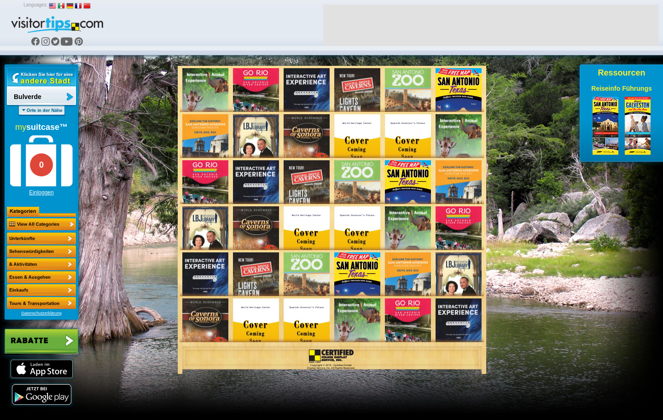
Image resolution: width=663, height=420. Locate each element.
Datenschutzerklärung (41, 313)
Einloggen (41, 192)
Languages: (35, 4)
